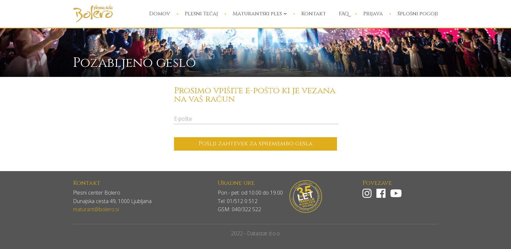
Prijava (373, 13)
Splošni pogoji (418, 13)
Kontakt (313, 13)
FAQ (344, 13)
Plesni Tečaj (201, 13)
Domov (159, 13)
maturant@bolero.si (96, 209)
